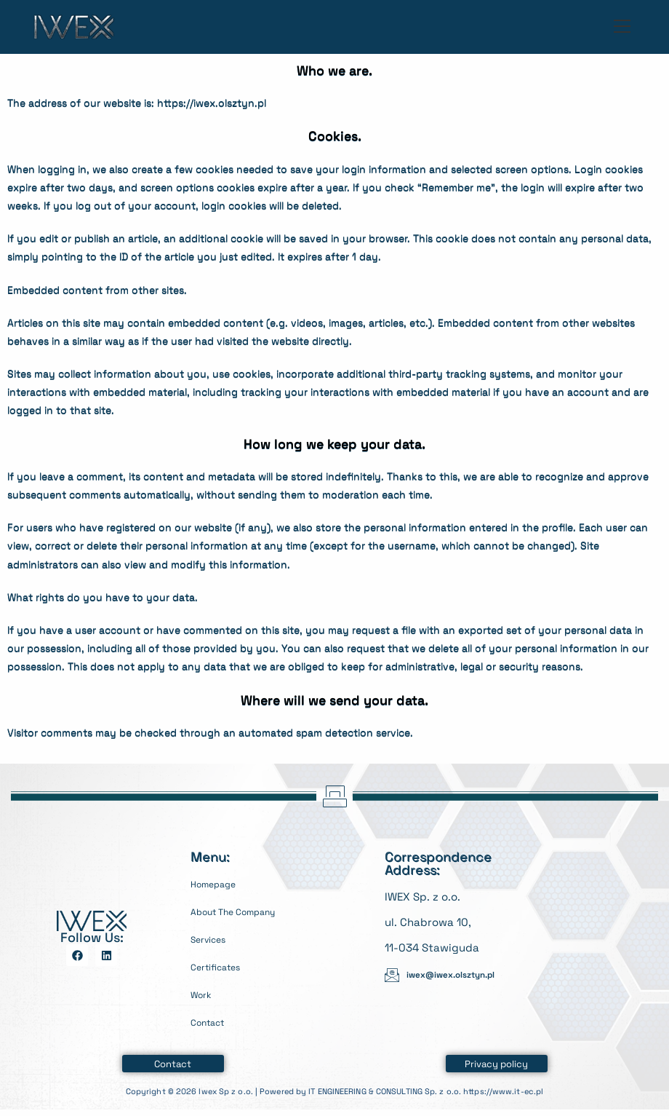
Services (213, 939)
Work (204, 994)
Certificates (223, 966)
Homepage (219, 883)
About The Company (244, 911)
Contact (212, 1022)
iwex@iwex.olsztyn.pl (460, 974)
